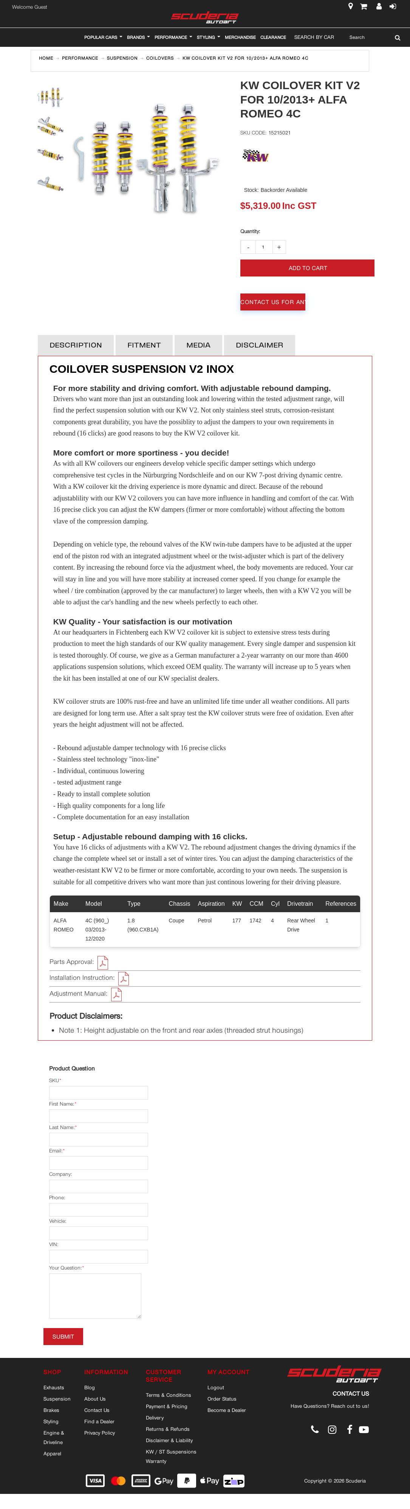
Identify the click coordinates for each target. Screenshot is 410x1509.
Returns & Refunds (168, 1429)
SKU (54, 1080)
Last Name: (61, 1127)
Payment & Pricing (166, 1406)
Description (76, 345)
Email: (55, 1150)
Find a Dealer (99, 1421)
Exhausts (53, 1387)
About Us (95, 1399)
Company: (60, 1174)
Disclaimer (259, 345)
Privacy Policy (99, 1433)
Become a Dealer (226, 1410)
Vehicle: (57, 1221)
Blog (89, 1387)
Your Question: (65, 1268)
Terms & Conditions (168, 1395)
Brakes (51, 1410)
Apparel (52, 1453)
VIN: (53, 1244)
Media (198, 345)
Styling (51, 1421)
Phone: (57, 1197)
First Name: (61, 1104)
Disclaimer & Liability (169, 1440)
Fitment (144, 345)
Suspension (57, 1399)
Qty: (250, 231)
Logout (215, 1387)
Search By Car (314, 37)
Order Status (222, 1399)
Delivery (155, 1418)
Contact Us (97, 1410)
